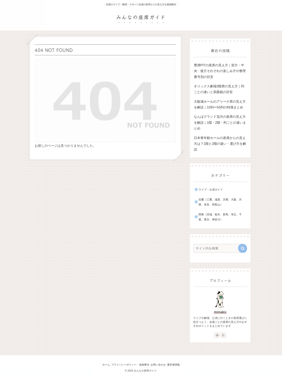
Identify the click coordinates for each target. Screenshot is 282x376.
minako (220, 312)
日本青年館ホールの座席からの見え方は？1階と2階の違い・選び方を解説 (220, 143)
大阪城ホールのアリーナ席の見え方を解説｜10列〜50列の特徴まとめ (220, 104)
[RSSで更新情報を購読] (223, 335)
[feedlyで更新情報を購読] (217, 335)
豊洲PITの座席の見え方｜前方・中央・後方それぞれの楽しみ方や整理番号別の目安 (220, 71)
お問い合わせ (159, 364)
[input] (218, 248)
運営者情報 (177, 364)
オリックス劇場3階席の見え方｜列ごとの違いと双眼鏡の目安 (219, 89)
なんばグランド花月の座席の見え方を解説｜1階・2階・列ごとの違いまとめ (220, 122)
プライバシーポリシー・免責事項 (129, 364)
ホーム (102, 364)
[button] (242, 248)
